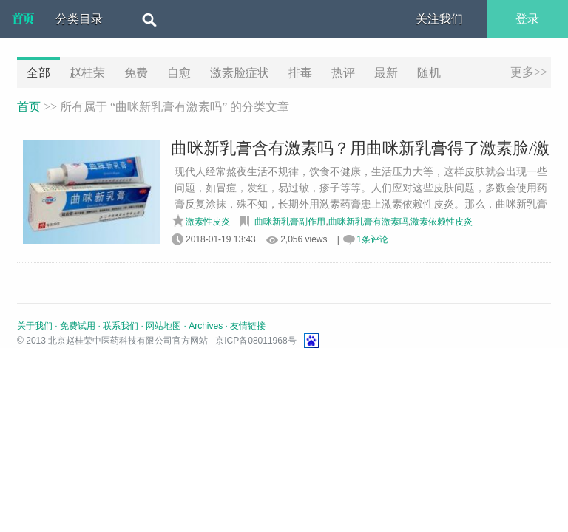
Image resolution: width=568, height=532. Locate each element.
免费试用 (77, 326)
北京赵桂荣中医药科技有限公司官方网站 (23, 19)
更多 (528, 72)
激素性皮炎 (208, 221)
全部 (38, 72)
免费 (136, 72)
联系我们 (120, 326)
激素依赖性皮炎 (441, 221)
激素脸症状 (239, 72)
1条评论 (372, 239)
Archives (206, 326)
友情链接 (248, 326)
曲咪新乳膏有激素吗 (368, 221)
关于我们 (35, 326)
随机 (429, 72)
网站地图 (163, 326)
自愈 (179, 72)
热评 (343, 72)
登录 (527, 19)
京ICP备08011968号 (255, 340)
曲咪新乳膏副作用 (289, 221)
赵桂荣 (87, 72)
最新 (386, 72)
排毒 (300, 72)
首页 (29, 106)
